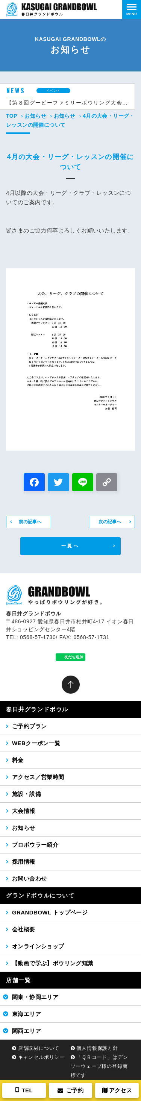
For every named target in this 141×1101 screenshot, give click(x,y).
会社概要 (23, 929)
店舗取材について (38, 1048)
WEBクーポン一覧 (36, 743)
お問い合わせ (29, 878)
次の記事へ (110, 521)
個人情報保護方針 (97, 1048)
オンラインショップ (38, 946)
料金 (18, 760)
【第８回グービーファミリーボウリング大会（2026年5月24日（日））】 (67, 103)
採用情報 (23, 861)
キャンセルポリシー (41, 1057)
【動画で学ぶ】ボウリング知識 (52, 963)
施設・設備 (26, 794)
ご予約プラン (29, 726)
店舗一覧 (18, 980)
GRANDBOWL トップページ (50, 912)
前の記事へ (30, 521)
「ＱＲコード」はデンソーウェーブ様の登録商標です (99, 1066)
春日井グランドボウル (37, 709)
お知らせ (35, 116)
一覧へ (70, 545)
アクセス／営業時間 (38, 777)
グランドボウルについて (40, 895)
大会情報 (23, 811)
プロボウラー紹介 (35, 844)
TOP (11, 116)
